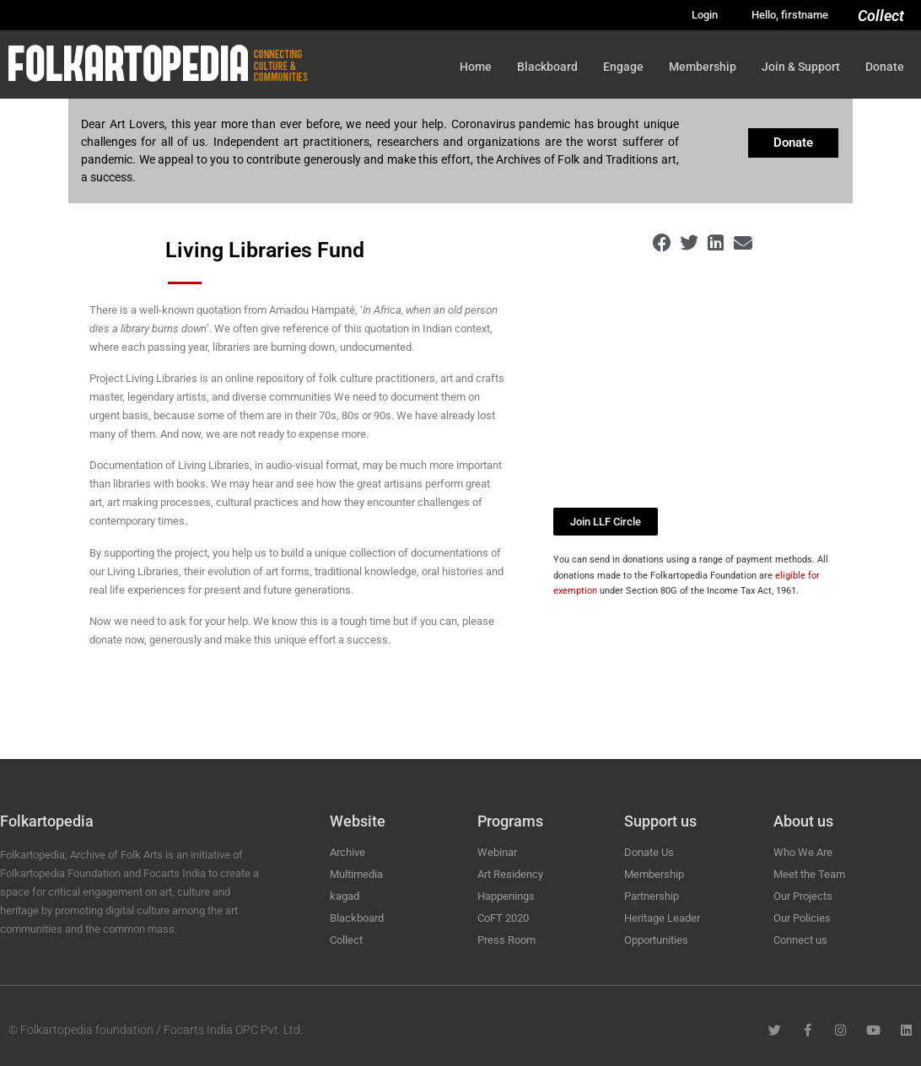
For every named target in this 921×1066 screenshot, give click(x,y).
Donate (884, 66)
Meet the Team (809, 874)
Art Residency (510, 874)
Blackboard (547, 66)
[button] (662, 243)
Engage (623, 66)
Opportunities (656, 940)
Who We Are (802, 852)
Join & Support (801, 66)
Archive (347, 852)
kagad (344, 896)
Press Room (506, 940)
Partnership (651, 896)
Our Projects (802, 896)
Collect (881, 15)
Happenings (506, 896)
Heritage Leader (662, 918)
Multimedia (356, 874)
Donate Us (649, 852)
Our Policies (802, 918)
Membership (702, 66)
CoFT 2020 (503, 918)
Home (476, 66)
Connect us (800, 940)
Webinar (497, 852)
